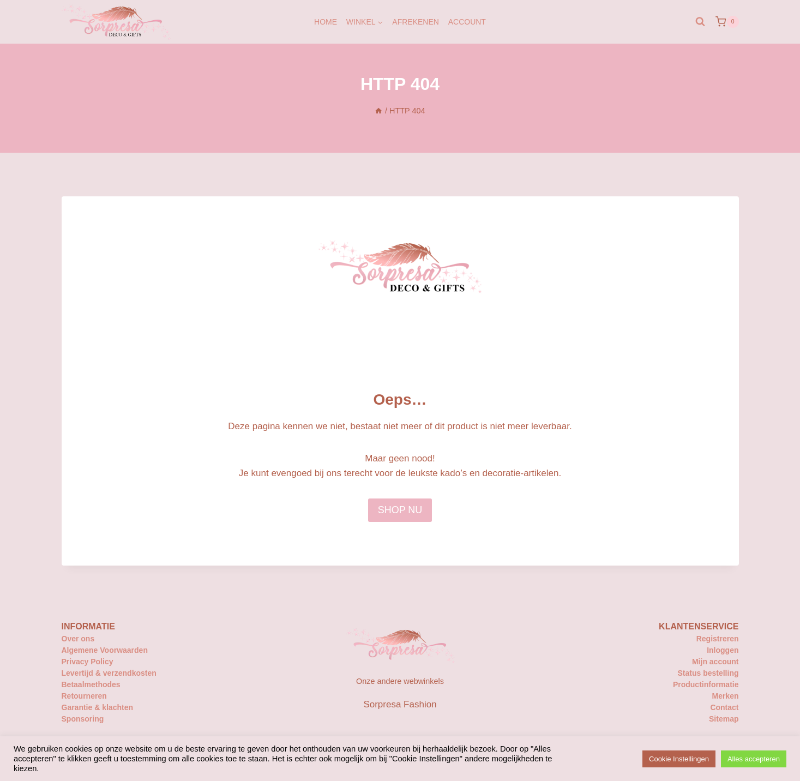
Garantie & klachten (98, 707)
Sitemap (723, 718)
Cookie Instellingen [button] (679, 759)
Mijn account (715, 661)
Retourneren (84, 696)
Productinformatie (706, 684)
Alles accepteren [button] (753, 759)
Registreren (717, 638)
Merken (725, 696)
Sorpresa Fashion (399, 704)
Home (325, 21)
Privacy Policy (87, 661)
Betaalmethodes (91, 684)
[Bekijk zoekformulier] (700, 22)
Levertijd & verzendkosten (109, 673)
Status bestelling (707, 673)
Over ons (78, 638)
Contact (724, 707)
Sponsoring (83, 718)
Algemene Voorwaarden (105, 650)
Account (467, 21)
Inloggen (722, 650)
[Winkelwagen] (726, 22)
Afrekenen (415, 21)
